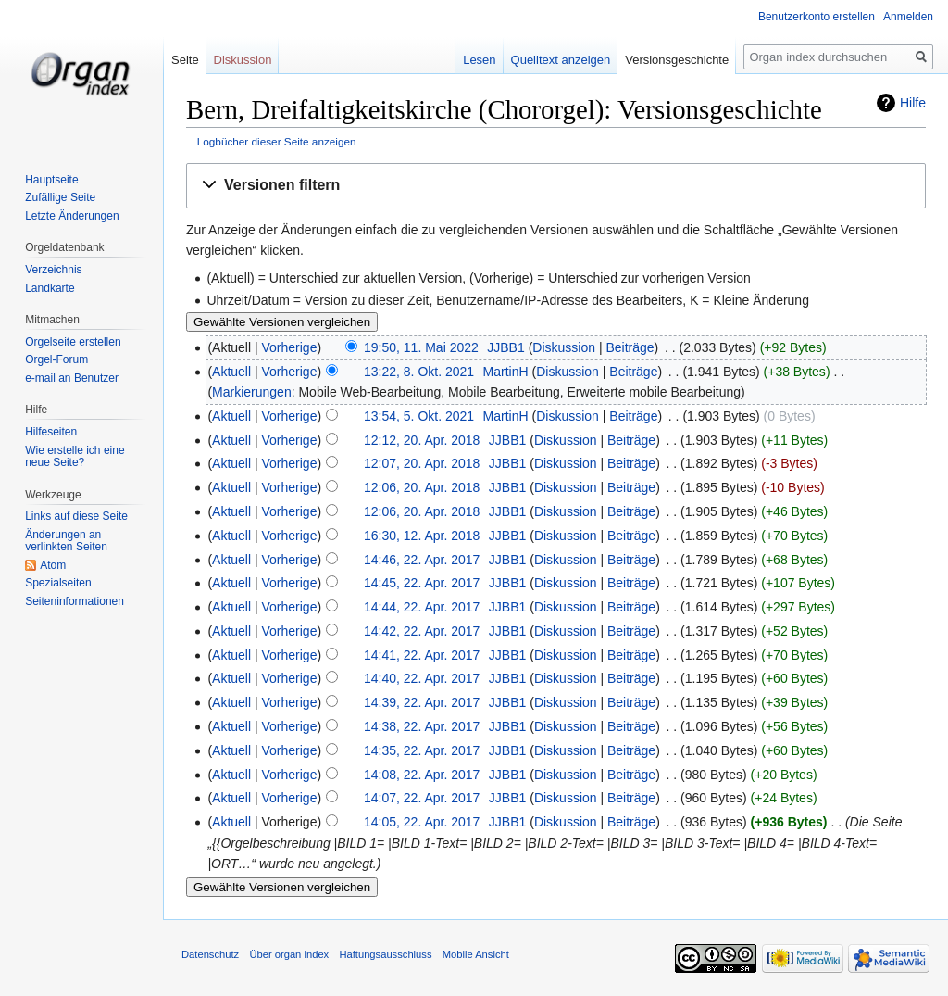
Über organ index (289, 954)
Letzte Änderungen (71, 215)
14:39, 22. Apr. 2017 (422, 702)
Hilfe (913, 102)
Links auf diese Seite (76, 516)
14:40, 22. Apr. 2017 (422, 678)
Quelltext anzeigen (561, 60)
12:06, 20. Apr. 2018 (422, 487)
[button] (556, 186)
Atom (53, 565)
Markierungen (252, 392)
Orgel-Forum (56, 359)
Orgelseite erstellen (72, 341)
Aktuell (231, 371)
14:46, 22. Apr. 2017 (422, 559)
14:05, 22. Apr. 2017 (422, 821)
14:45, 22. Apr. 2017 (422, 582)
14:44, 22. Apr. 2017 (422, 606)
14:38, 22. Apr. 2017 (422, 726)
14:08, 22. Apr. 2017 (422, 774)
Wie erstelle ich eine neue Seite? (74, 457)
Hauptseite (51, 179)
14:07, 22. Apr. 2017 (422, 797)
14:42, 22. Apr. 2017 (422, 631)
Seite (185, 60)
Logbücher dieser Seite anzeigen (276, 141)
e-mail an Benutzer (71, 378)
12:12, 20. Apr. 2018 (422, 440)
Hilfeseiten (51, 431)
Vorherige (290, 347)
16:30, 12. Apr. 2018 (422, 535)
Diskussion (563, 347)
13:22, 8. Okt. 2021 (419, 371)
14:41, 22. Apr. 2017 (422, 655)
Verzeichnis (53, 269)
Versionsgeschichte (677, 60)
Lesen (479, 60)
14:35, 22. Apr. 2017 (422, 750)
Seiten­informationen (74, 601)
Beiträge (629, 347)
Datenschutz (210, 954)
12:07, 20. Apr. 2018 (422, 463)
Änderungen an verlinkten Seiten (66, 541)
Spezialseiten (58, 582)
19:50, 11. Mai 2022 (421, 347)
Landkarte (49, 288)
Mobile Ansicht (476, 954)
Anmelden (908, 16)
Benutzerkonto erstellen (816, 16)
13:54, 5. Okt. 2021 (419, 416)
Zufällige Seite (60, 197)
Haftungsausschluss (385, 954)
